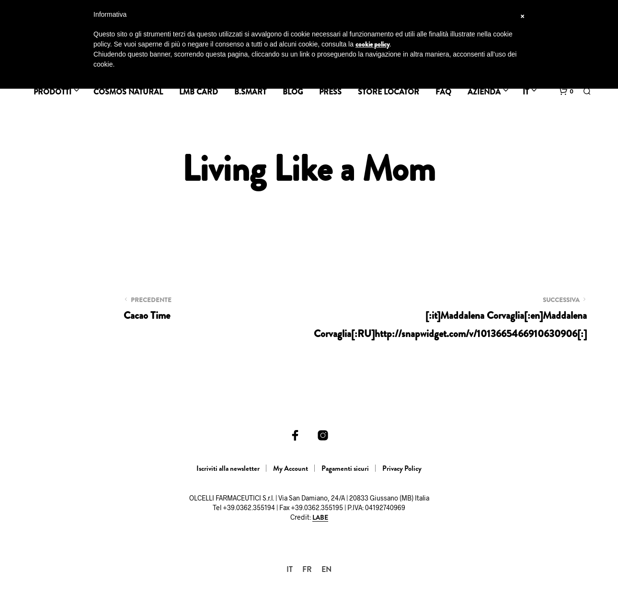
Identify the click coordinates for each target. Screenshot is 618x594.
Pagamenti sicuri (345, 468)
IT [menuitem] (289, 568)
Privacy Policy (402, 468)
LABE (320, 518)
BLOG (293, 91)
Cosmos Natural (128, 91)
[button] (566, 91)
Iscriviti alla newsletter (228, 468)
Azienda (484, 91)
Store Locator (388, 91)
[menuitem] (290, 569)
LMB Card (198, 91)
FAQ (443, 91)
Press (330, 91)
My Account (290, 468)
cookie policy (372, 44)
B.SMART (250, 91)
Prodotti (52, 91)
